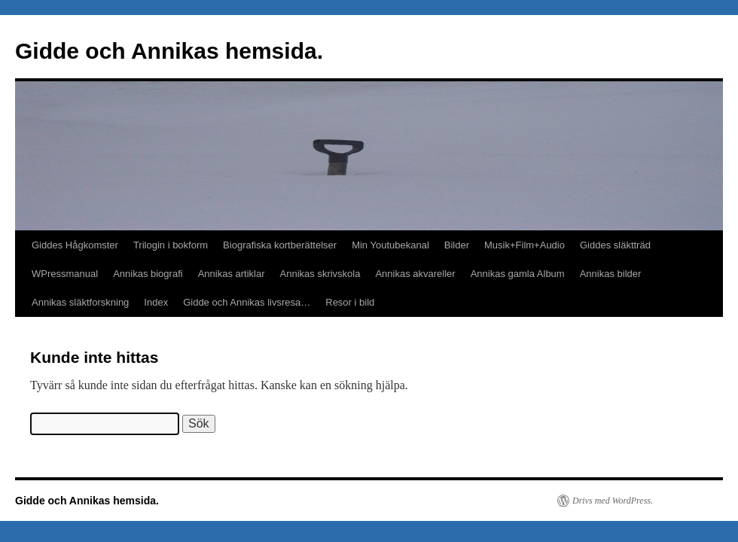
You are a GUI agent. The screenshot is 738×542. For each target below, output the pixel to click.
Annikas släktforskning (80, 302)
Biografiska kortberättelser (280, 245)
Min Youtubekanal (390, 245)
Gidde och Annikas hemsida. (169, 50)
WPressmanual (65, 273)
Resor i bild (349, 302)
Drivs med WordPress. (612, 500)
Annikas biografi (148, 273)
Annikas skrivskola (320, 273)
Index (156, 302)
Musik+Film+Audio (524, 245)
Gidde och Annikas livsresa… (246, 302)
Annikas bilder (611, 273)
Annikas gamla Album (518, 273)
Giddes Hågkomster (75, 245)
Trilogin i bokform (170, 245)
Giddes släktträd (615, 245)
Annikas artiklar (231, 273)
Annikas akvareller (415, 273)
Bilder (456, 245)
